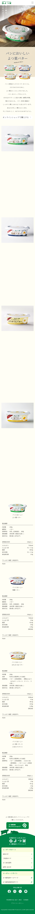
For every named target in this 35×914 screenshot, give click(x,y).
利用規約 (25, 900)
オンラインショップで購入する (16, 117)
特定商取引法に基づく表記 (14, 900)
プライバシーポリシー (17, 903)
